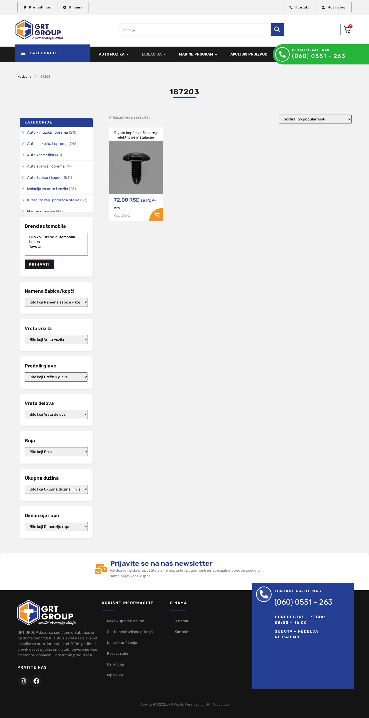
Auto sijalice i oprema (46, 166)
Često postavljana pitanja (130, 632)
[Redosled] (315, 119)
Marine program (41, 211)
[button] (52, 53)
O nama (181, 621)
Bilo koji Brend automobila (56, 237)
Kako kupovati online (125, 621)
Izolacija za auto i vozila (47, 189)
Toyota (56, 246)
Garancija (115, 664)
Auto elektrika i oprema (47, 143)
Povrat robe (117, 653)
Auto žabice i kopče (44, 177)
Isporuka (115, 675)
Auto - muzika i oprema (47, 132)
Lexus (56, 241)
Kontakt (182, 632)
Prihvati (39, 264)
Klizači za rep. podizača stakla (53, 200)
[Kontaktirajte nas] (282, 54)
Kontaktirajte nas (310, 50)
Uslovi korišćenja (122, 642)
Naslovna (24, 76)
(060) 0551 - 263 (318, 56)
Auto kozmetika (40, 155)
